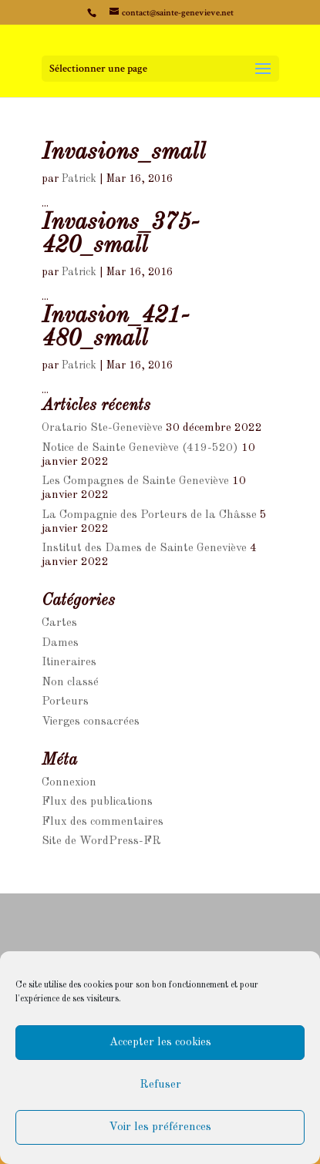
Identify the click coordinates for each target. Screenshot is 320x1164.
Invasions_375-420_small (120, 234)
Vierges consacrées (91, 722)
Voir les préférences (160, 1127)
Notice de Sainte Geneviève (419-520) (140, 448)
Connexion (69, 783)
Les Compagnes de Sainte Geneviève (135, 481)
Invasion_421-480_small (115, 327)
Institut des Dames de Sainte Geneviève (144, 548)
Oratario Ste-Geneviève (102, 428)
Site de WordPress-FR (101, 841)
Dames (60, 643)
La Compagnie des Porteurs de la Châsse (149, 515)
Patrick (79, 178)
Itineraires (69, 662)
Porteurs (65, 702)
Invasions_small (124, 152)
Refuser (160, 1085)
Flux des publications (97, 802)
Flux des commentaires (102, 822)
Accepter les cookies (160, 1042)
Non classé (70, 682)
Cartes (59, 623)
